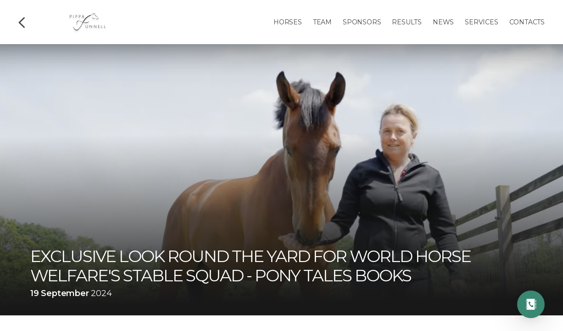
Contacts (527, 22)
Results (407, 22)
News (443, 22)
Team (322, 22)
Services (481, 22)
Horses (287, 22)
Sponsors (362, 22)
